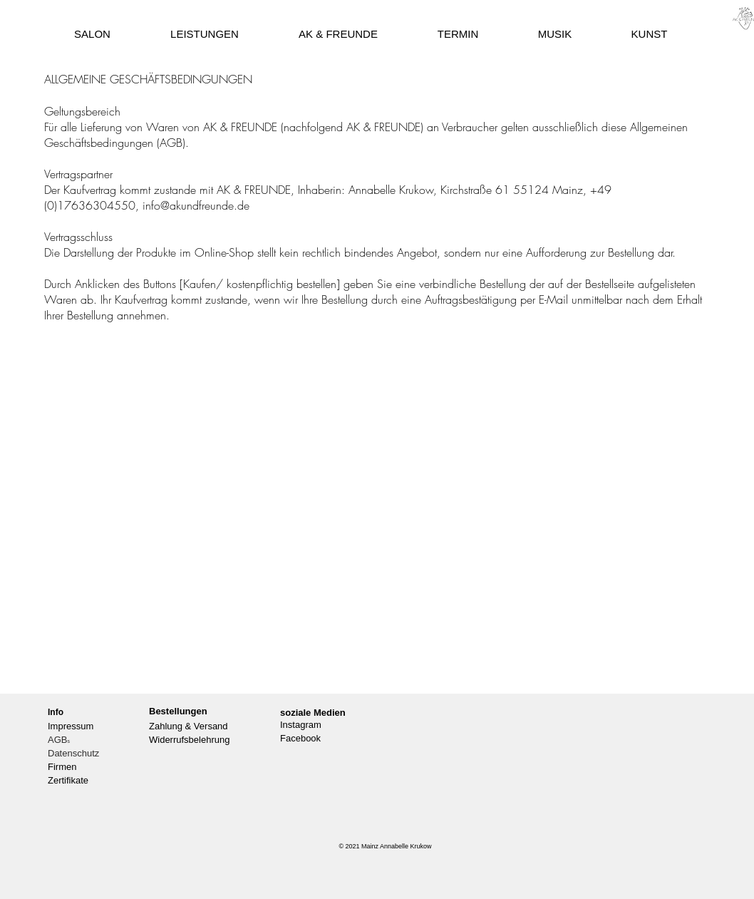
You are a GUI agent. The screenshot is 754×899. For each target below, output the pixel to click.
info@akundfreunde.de (196, 205)
